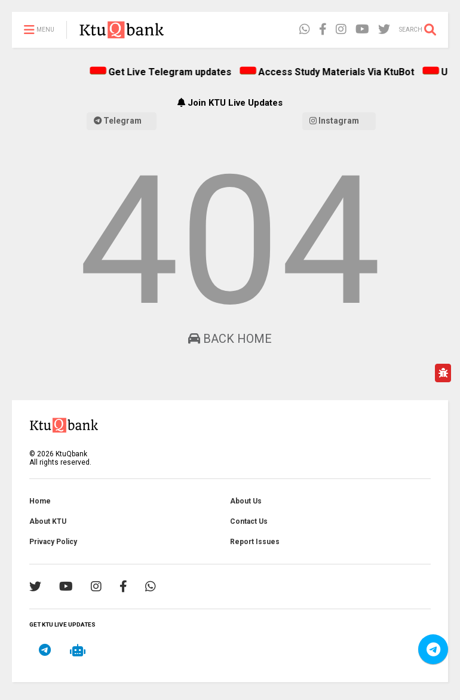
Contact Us (249, 521)
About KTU (47, 521)
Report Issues (255, 542)
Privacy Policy (53, 542)
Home (40, 501)
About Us (246, 501)
